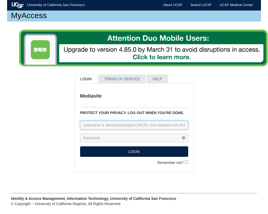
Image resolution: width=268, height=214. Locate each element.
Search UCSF (200, 5)
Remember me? (172, 162)
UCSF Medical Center (236, 5)
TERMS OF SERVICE (122, 79)
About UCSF (172, 5)
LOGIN (86, 79)
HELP (157, 79)
